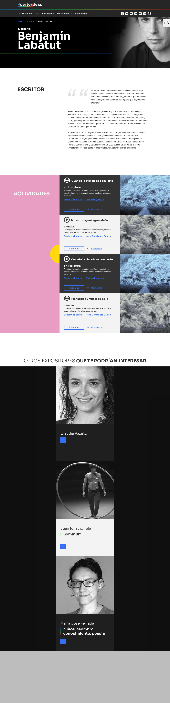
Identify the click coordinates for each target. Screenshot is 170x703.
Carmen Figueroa (94, 199)
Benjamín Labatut (73, 199)
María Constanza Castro (98, 236)
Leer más (74, 209)
